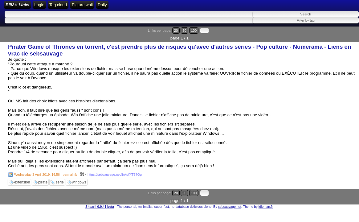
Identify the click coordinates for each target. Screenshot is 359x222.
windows (79, 179)
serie (60, 179)
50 (333, 34)
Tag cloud (170, 7)
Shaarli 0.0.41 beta (99, 195)
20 (327, 34)
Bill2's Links (56, 7)
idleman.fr (266, 195)
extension (22, 179)
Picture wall (194, 7)
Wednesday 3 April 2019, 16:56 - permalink (45, 171)
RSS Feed (118, 7)
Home (83, 7)
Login (99, 7)
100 (340, 34)
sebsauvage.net (229, 195)
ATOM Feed (145, 7)
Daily (214, 7)
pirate (42, 179)
